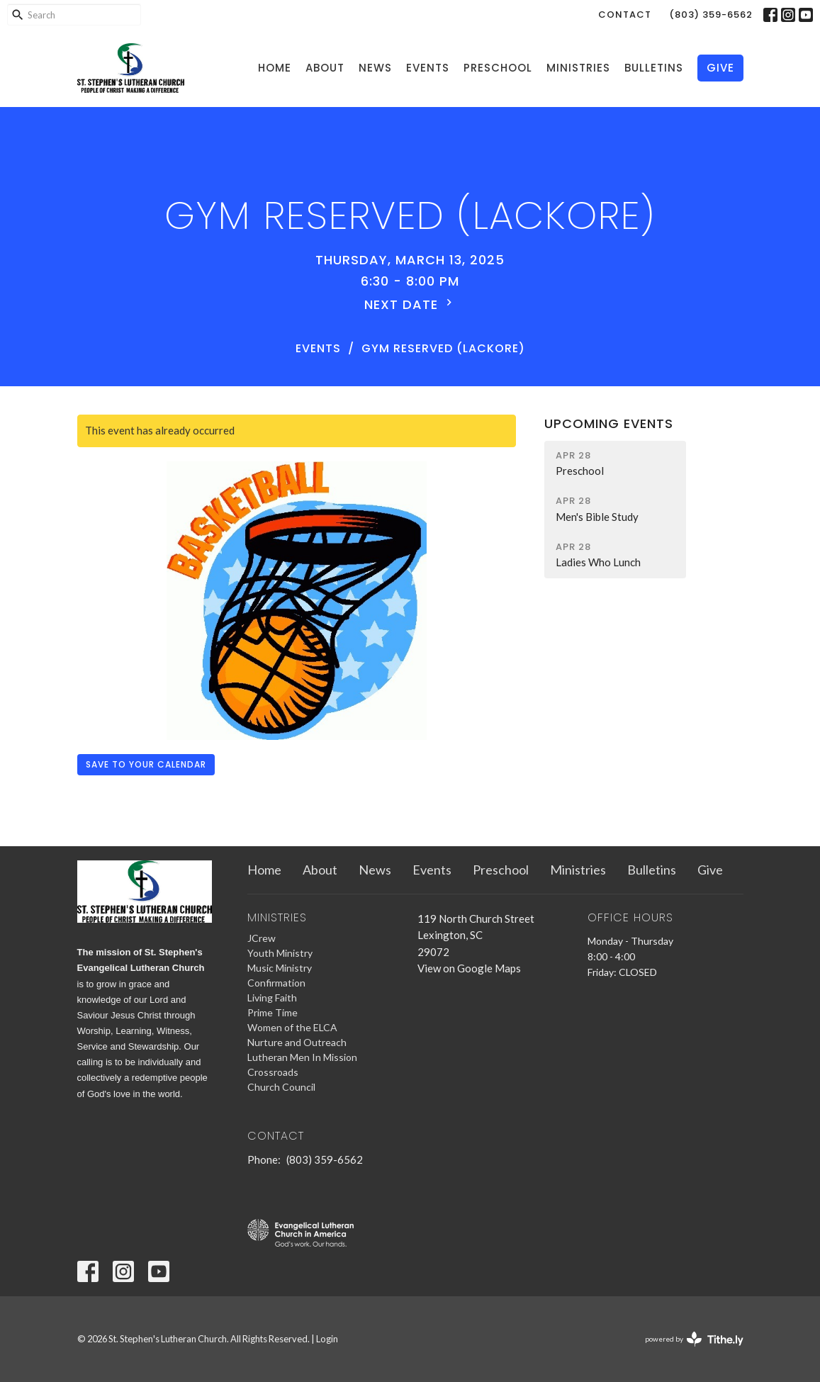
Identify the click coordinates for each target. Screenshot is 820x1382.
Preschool (498, 67)
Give (720, 67)
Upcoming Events (608, 423)
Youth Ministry (280, 953)
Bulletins (653, 67)
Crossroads (272, 1072)
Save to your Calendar (146, 764)
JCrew (261, 938)
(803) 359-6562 (711, 14)
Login (327, 1338)
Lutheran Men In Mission (302, 1057)
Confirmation (276, 983)
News (375, 67)
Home (274, 67)
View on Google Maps (469, 968)
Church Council (281, 1087)
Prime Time (272, 1012)
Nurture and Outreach (297, 1042)
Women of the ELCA (292, 1027)
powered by (694, 1339)
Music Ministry (279, 968)
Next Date (410, 304)
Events (427, 67)
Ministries (578, 67)
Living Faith (272, 997)
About (324, 67)
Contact (624, 14)
